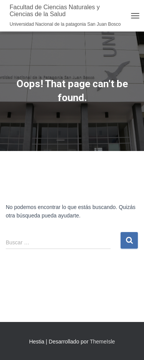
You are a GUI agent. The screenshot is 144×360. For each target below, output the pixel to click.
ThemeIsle (102, 341)
